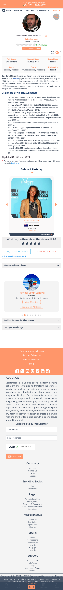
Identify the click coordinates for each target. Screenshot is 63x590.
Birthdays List (41, 10)
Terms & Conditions (32, 499)
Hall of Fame (33, 489)
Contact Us (32, 471)
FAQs (33, 565)
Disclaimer (32, 509)
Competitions (32, 540)
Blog (31, 364)
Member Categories (31, 355)
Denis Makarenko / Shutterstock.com (30, 36)
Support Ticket (32, 560)
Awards (33, 545)
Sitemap (32, 527)
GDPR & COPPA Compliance (33, 506)
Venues (32, 537)
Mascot (32, 476)
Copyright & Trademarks (32, 504)
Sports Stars (18, 10)
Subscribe (14, 456)
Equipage (32, 547)
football (16, 78)
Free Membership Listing (31, 351)
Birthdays (30, 10)
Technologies (32, 542)
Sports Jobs (32, 524)
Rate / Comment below (31, 48)
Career (32, 473)
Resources (33, 519)
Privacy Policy (32, 583)
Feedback (32, 570)
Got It (31, 587)
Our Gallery (32, 522)
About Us (32, 468)
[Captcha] (27, 446)
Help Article (32, 563)
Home (8, 10)
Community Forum (32, 568)
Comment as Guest (45, 251)
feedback (15, 163)
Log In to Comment (17, 251)
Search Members (31, 359)
